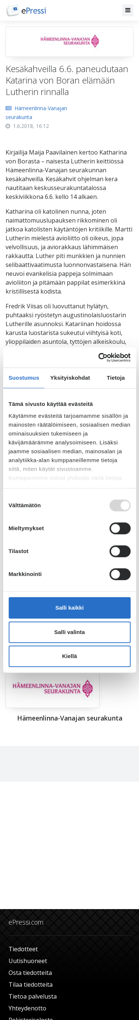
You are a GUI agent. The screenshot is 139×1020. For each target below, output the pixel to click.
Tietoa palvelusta (33, 996)
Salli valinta (69, 632)
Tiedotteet (23, 949)
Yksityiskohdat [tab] (70, 378)
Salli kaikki (69, 607)
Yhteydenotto (27, 1008)
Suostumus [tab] (24, 378)
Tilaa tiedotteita (31, 984)
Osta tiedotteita (30, 973)
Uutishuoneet (28, 961)
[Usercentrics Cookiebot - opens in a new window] (98, 357)
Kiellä (69, 656)
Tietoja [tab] (116, 378)
